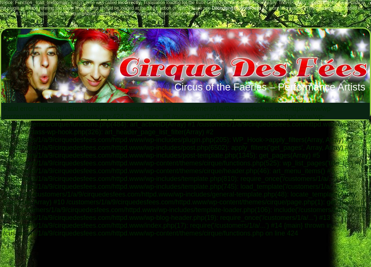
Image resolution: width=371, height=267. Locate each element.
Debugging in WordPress (236, 9)
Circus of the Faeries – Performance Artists (269, 88)
